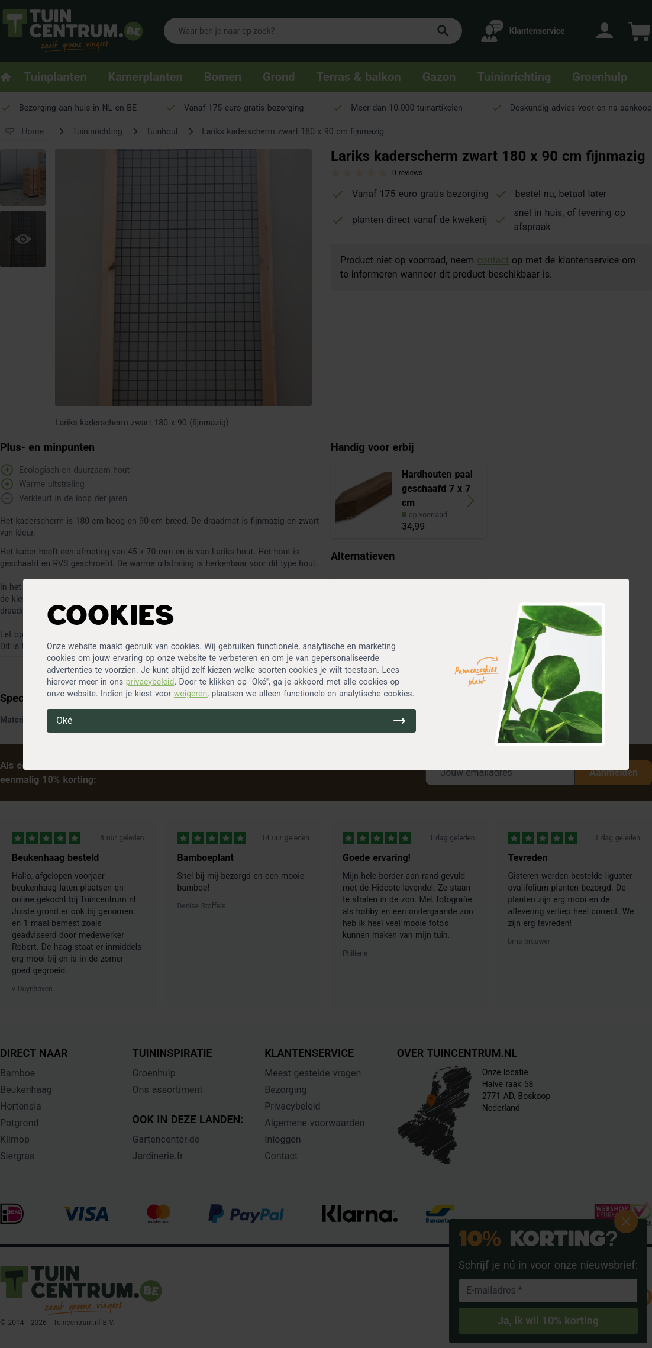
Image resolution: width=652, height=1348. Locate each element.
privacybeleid (150, 681)
